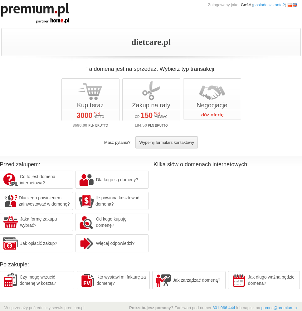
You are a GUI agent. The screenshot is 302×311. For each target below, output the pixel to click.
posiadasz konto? (269, 4)
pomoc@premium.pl (279, 307)
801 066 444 (223, 307)
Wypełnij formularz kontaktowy (166, 142)
